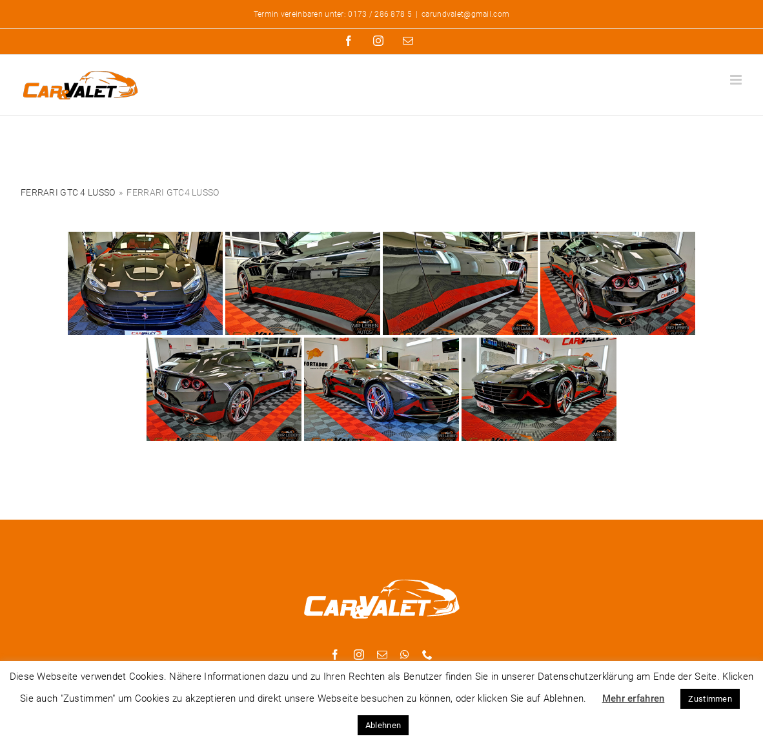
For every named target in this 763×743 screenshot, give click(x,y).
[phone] (427, 654)
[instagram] (359, 654)
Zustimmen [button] (710, 699)
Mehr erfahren (633, 698)
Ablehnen (383, 725)
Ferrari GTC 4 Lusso (68, 192)
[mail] (382, 654)
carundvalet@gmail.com (465, 14)
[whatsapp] (404, 654)
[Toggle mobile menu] (737, 80)
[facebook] (335, 654)
